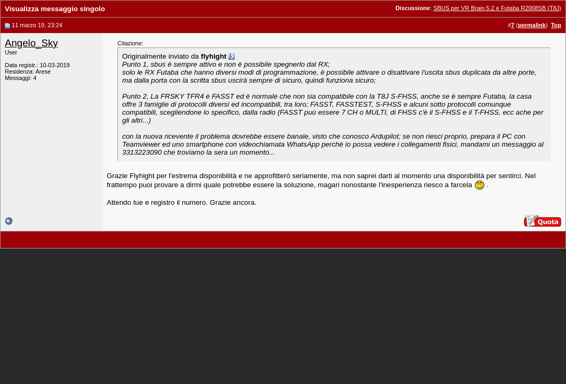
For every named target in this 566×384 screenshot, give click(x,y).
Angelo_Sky (31, 43)
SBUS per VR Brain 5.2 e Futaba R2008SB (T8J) (497, 8)
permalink (532, 25)
